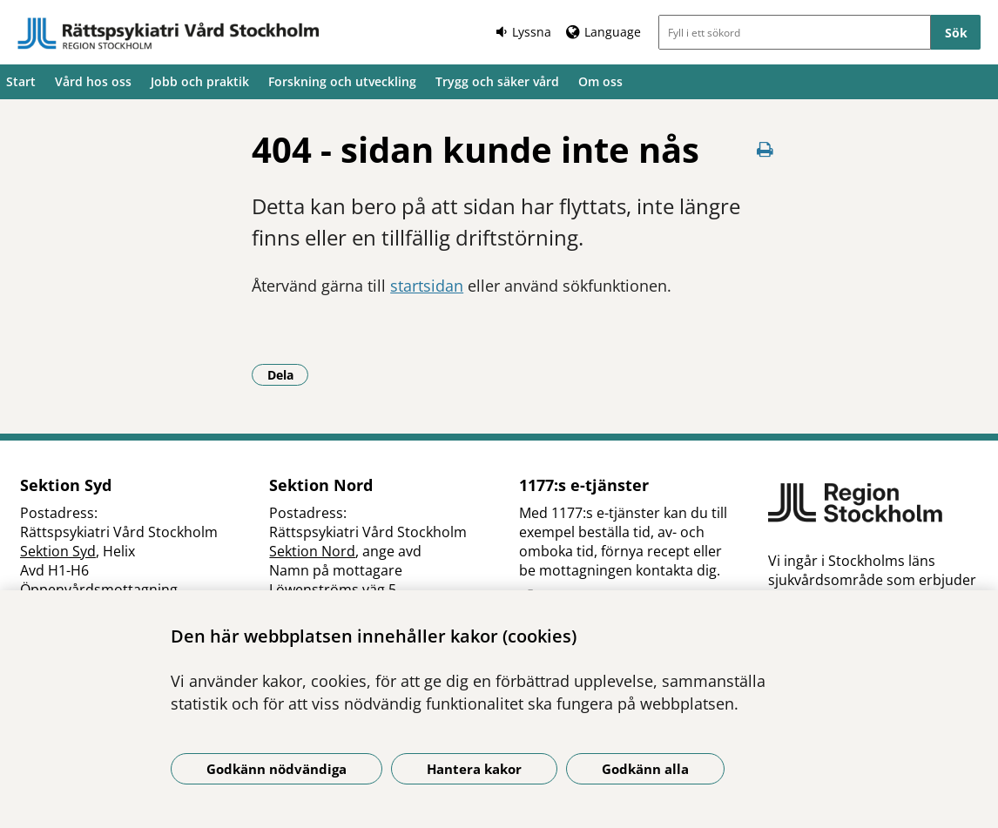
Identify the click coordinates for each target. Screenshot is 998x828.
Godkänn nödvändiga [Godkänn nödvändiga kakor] (276, 769)
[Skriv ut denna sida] (765, 149)
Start (21, 81)
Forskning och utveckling (342, 81)
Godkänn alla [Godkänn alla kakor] (645, 769)
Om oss (600, 81)
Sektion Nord (312, 551)
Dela (288, 374)
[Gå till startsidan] (168, 33)
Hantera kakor (474, 769)
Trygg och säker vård (497, 81)
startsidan (426, 285)
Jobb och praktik (200, 81)
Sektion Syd (58, 551)
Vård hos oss (93, 81)
